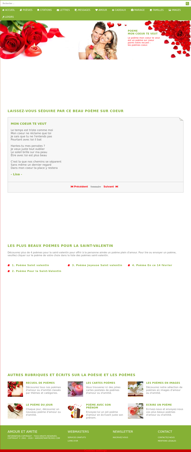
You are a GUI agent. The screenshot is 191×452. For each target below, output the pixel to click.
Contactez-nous (166, 437)
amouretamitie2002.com (47, 438)
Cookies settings (95, 450)
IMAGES (175, 10)
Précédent (79, 186)
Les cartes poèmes (100, 382)
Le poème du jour (39, 404)
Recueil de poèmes (40, 382)
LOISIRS (8, 17)
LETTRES (63, 10)
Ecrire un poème (159, 404)
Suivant (111, 186)
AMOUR (101, 10)
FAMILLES (157, 10)
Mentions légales (167, 441)
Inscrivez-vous (120, 437)
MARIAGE (138, 10)
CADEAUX (119, 10)
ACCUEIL (8, 10)
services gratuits (77, 437)
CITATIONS (44, 10)
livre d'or (73, 441)
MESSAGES (82, 10)
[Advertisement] (95, 83)
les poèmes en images (163, 382)
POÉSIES (26, 10)
